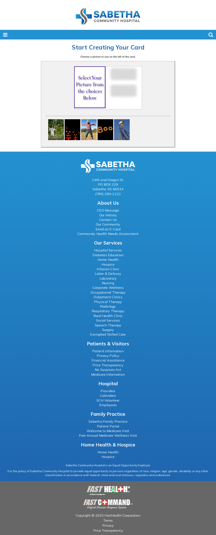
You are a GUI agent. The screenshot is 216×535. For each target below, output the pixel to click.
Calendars (108, 395)
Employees (108, 405)
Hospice (108, 264)
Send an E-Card (108, 229)
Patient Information (108, 351)
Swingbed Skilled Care (108, 334)
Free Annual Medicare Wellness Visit (108, 435)
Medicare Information (108, 374)
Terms (108, 520)
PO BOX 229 (108, 184)
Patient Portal (108, 426)
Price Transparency (108, 365)
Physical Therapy (108, 302)
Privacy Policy (108, 356)
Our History (108, 215)
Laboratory (108, 278)
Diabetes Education (108, 255)
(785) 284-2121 (108, 194)
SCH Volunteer (108, 400)
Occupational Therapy (108, 292)
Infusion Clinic (108, 269)
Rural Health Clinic (108, 316)
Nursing (108, 283)
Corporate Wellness (108, 287)
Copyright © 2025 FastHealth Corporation (108, 515)
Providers (107, 391)
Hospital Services (108, 250)
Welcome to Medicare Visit (108, 431)
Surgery (108, 330)
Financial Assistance (108, 360)
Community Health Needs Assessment (107, 234)
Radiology (108, 306)
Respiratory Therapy (108, 311)
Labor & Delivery (108, 273)
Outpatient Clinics (108, 297)
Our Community (108, 224)
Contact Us (108, 220)
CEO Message (108, 210)
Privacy (108, 525)
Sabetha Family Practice (108, 421)
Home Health (108, 259)
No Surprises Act (108, 370)
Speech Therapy (108, 325)
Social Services (108, 320)
